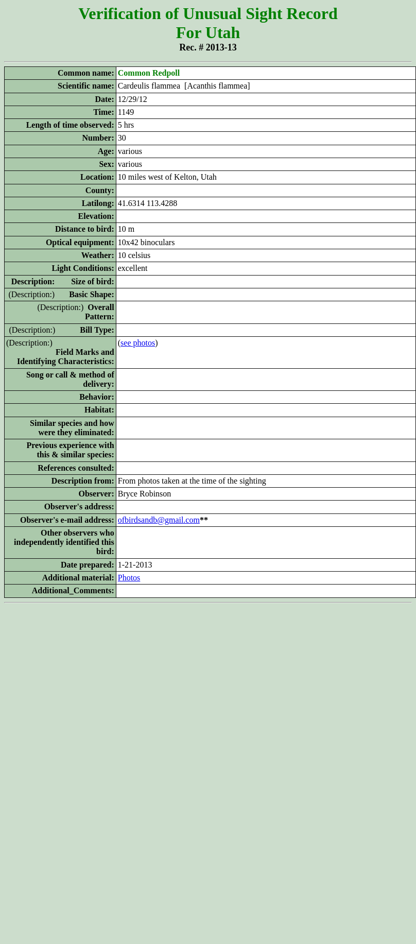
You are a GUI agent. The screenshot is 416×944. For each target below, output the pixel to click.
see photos (137, 342)
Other (51, 532)
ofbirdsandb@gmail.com (159, 520)
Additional (61, 577)
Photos (129, 577)
